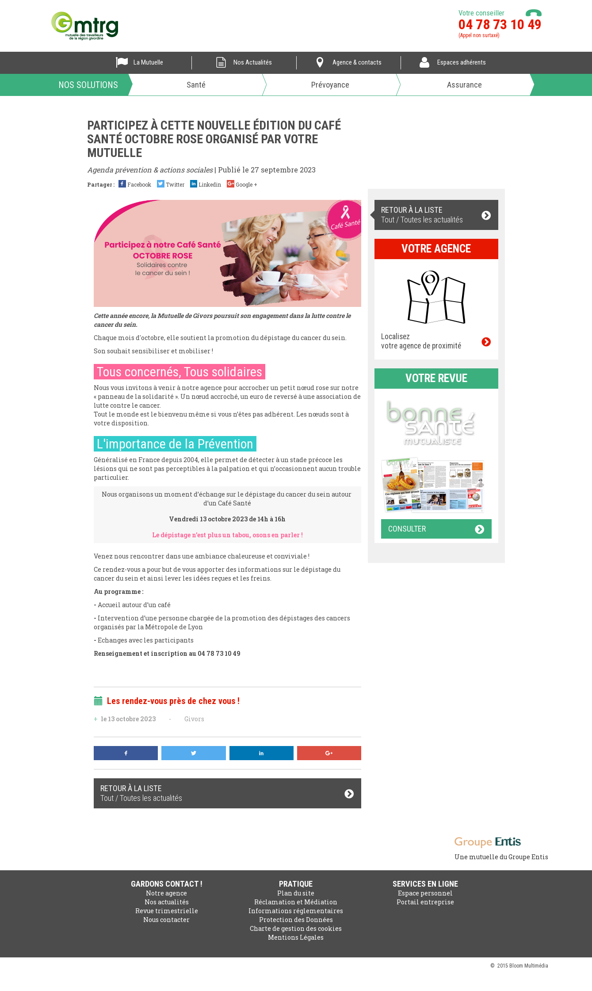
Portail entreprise (425, 902)
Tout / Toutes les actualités (227, 793)
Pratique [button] (296, 883)
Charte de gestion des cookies (296, 928)
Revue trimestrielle (166, 911)
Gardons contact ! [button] (166, 883)
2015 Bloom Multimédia (522, 966)
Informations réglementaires (295, 911)
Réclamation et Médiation (295, 902)
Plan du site (295, 893)
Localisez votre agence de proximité (436, 341)
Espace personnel (425, 893)
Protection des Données (296, 919)
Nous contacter (166, 919)
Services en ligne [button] (425, 883)
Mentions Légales (296, 937)
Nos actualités (167, 902)
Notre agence (166, 893)
